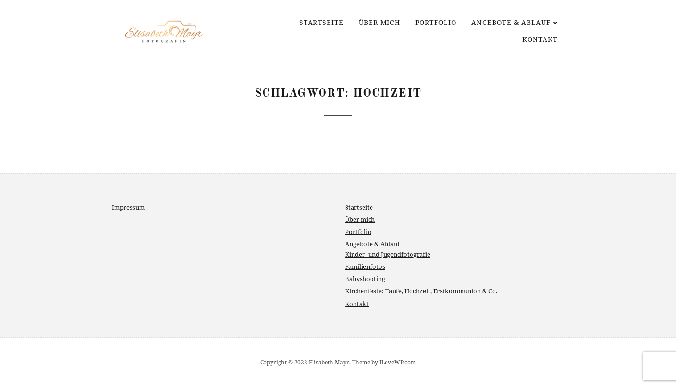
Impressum (128, 207)
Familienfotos (365, 266)
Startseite (321, 22)
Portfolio (435, 22)
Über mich (379, 22)
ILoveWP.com (397, 362)
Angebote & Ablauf (511, 22)
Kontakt (540, 39)
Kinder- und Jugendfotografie (387, 254)
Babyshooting (365, 278)
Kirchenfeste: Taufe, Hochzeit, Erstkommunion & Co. (421, 291)
